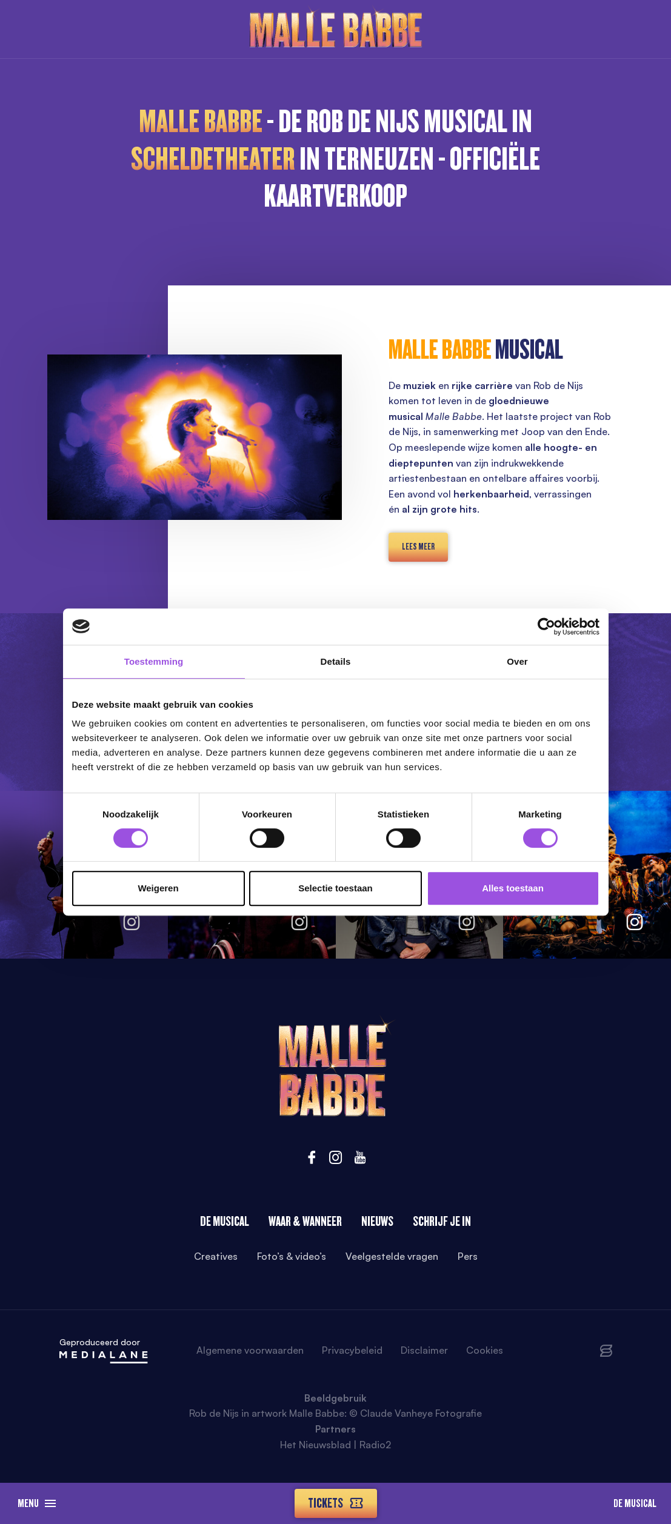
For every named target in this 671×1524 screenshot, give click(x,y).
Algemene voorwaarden (250, 1350)
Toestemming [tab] (154, 661)
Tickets (336, 1503)
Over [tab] (517, 661)
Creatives (216, 1256)
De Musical (634, 1503)
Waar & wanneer (305, 1221)
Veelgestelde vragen (392, 1256)
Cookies (484, 1350)
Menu (37, 1503)
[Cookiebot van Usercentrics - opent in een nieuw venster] (546, 626)
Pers (468, 1256)
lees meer (418, 546)
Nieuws (377, 1221)
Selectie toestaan (335, 888)
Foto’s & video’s (291, 1256)
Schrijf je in (442, 1221)
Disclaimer (424, 1350)
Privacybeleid (352, 1350)
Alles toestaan (513, 888)
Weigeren (158, 888)
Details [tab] (336, 661)
